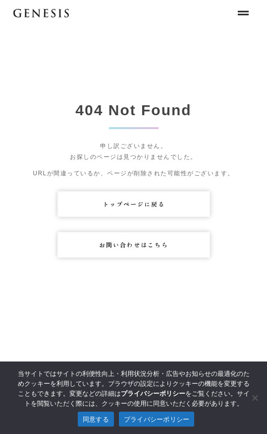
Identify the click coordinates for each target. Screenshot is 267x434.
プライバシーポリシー (157, 419)
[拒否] (255, 398)
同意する (96, 419)
